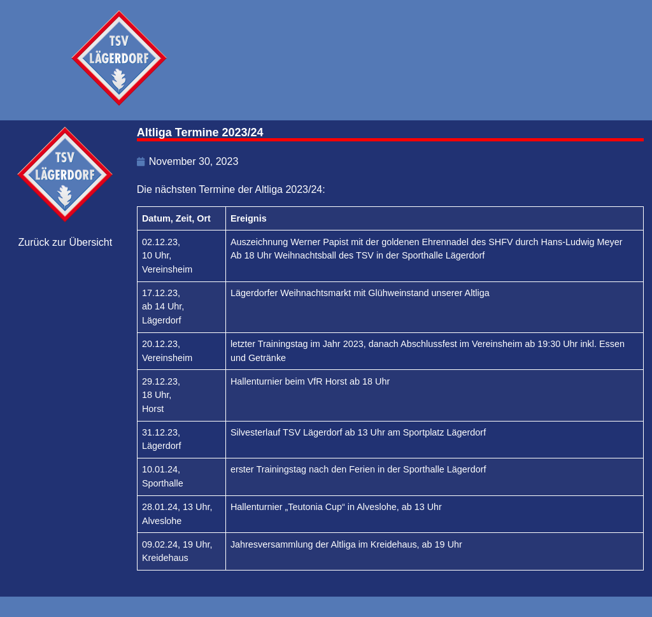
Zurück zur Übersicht (65, 242)
